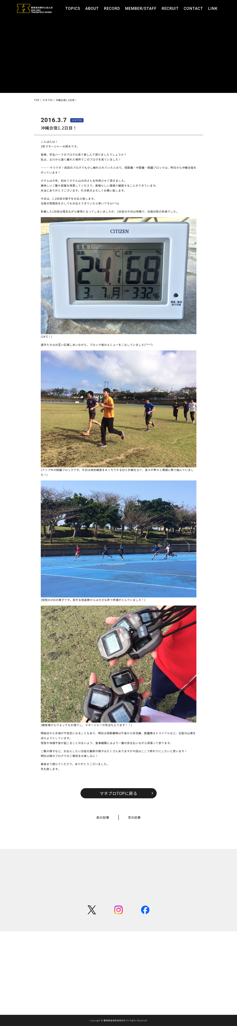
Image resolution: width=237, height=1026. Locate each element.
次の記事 (134, 817)
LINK (213, 8)
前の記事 (102, 817)
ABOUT (92, 8)
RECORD (112, 8)
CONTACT (193, 8)
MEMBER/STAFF (140, 8)
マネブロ (77, 120)
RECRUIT (170, 8)
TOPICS (72, 8)
